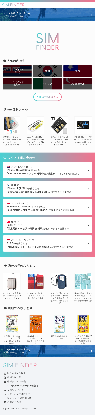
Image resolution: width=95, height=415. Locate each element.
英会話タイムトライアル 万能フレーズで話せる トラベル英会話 (35, 329)
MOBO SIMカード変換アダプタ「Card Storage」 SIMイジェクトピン (83, 131)
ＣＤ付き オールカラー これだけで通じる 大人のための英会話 (12, 329)
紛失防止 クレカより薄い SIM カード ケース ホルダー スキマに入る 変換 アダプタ (12, 131)
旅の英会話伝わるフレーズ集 (59, 327)
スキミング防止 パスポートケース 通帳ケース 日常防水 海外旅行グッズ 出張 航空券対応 (59, 288)
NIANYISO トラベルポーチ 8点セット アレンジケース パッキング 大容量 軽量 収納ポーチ (83, 288)
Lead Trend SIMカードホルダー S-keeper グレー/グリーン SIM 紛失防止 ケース (36, 131)
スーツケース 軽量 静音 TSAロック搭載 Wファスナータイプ (12, 286)
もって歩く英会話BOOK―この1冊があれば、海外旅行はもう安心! (83, 329)
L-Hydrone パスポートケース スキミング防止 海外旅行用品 (35, 286)
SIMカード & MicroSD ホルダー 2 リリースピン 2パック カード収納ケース (59, 131)
